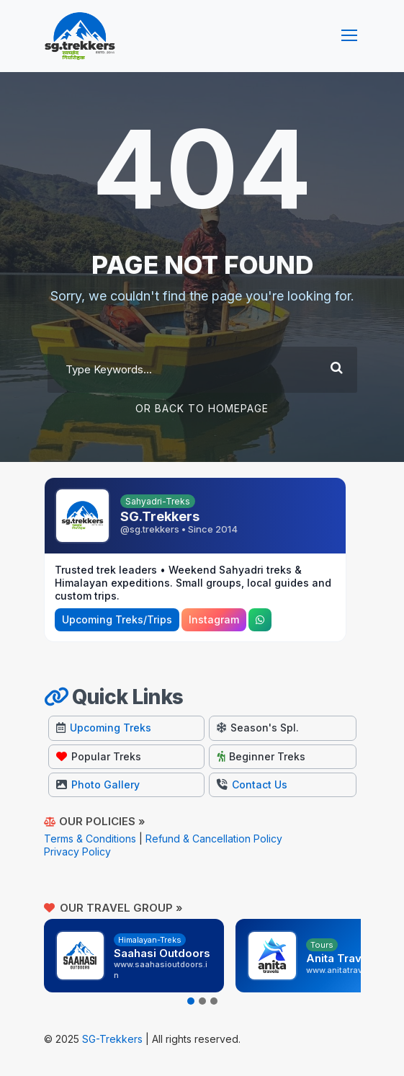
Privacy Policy (77, 851)
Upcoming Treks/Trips (117, 619)
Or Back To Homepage (202, 408)
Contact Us (252, 784)
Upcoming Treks (103, 727)
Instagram (214, 619)
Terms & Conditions (90, 838)
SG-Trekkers (112, 1039)
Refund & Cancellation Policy (213, 838)
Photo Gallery (98, 784)
